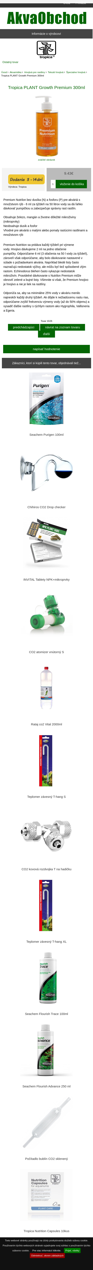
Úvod (66, 3)
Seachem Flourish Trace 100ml (46, 1014)
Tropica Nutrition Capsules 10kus (46, 1231)
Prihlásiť (81, 3)
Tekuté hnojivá (55, 72)
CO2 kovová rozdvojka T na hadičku (47, 869)
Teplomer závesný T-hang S (46, 796)
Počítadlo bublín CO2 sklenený (46, 1158)
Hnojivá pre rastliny (34, 72)
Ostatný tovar (10, 62)
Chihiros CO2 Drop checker (46, 507)
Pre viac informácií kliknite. (46, 1250)
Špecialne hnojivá (75, 72)
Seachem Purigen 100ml (46, 434)
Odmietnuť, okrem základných (47, 1255)
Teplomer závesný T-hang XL (46, 941)
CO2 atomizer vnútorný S (46, 652)
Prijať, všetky (72, 1250)
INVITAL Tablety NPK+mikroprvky (46, 579)
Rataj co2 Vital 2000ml (46, 724)
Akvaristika (15, 72)
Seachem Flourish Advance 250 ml (46, 1086)
